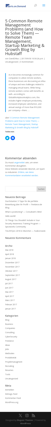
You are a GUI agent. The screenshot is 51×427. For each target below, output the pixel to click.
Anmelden (9, 389)
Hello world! (10, 216)
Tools (7, 374)
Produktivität (10, 357)
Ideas (7, 345)
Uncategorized (11, 61)
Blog (7, 320)
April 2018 (9, 254)
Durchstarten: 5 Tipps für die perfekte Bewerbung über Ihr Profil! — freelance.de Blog (23, 204)
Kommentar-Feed (13, 398)
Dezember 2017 (12, 262)
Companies (10, 328)
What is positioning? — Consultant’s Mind (23, 212)
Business (9, 324)
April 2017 (9, 296)
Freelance (9, 341)
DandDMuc (14, 58)
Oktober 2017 (11, 271)
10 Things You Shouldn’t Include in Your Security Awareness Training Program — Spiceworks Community (23, 223)
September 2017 (12, 275)
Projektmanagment (13, 362)
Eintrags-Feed (11, 394)
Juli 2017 (9, 283)
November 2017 (12, 266)
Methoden (9, 353)
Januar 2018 (10, 258)
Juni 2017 (9, 287)
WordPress (25, 423)
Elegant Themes (25, 420)
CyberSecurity (11, 336)
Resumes (9, 370)
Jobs (7, 349)
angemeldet (19, 162)
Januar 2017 (10, 308)
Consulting (9, 332)
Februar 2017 (11, 304)
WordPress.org (11, 402)
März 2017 (10, 300)
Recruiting (9, 366)
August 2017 (10, 279)
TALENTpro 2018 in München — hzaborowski (25, 231)
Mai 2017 (9, 292)
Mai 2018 (9, 250)
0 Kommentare (26, 61)
